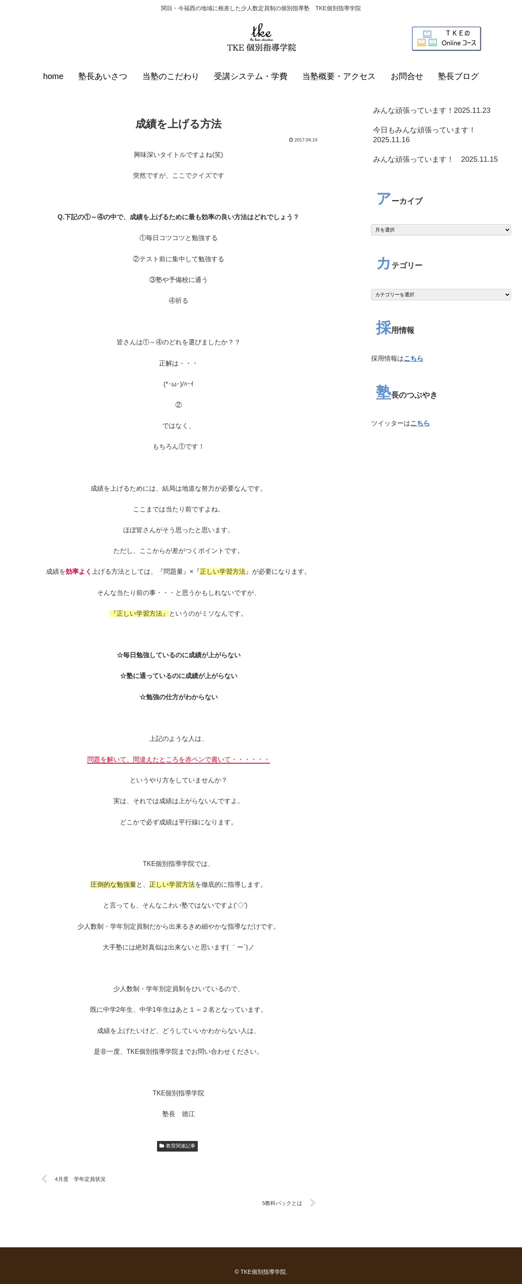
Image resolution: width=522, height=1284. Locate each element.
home (53, 76)
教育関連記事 (177, 1146)
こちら (413, 358)
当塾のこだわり (170, 76)
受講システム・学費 (251, 76)
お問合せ (407, 76)
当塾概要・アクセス (339, 76)
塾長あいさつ (102, 76)
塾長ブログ (458, 76)
